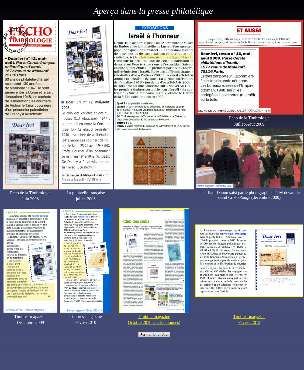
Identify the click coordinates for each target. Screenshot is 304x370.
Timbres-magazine (154, 316)
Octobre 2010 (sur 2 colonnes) (154, 322)
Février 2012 (249, 322)
